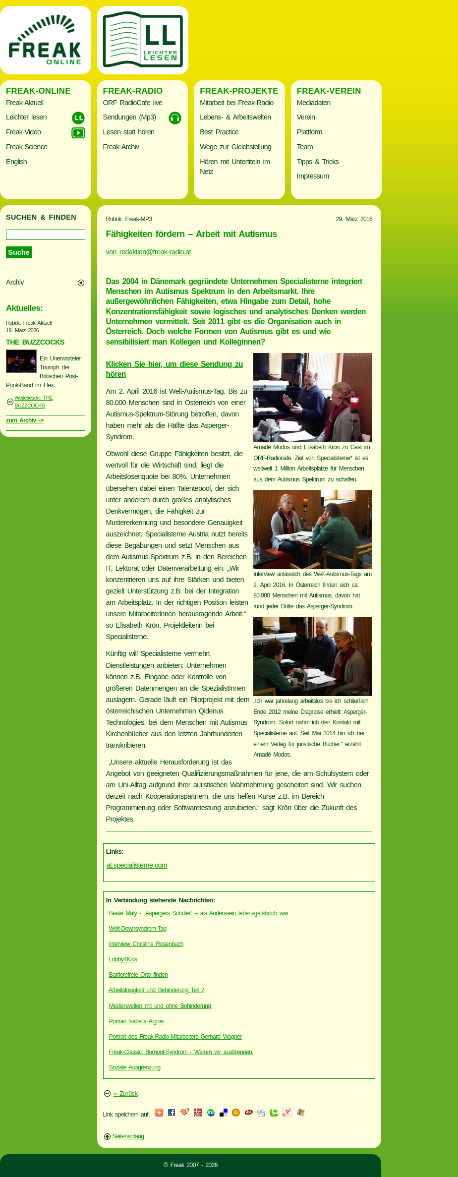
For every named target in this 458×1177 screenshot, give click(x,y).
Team (305, 147)
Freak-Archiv (121, 147)
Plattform (309, 132)
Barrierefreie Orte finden (138, 974)
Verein (306, 117)
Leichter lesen (26, 117)
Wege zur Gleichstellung (235, 147)
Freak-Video (23, 132)
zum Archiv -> (25, 420)
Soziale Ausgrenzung (135, 1067)
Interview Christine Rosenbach (146, 944)
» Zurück (126, 1093)
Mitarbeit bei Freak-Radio (236, 103)
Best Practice (219, 132)
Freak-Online (38, 91)
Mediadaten (314, 103)
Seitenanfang (128, 1136)
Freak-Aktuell (24, 103)
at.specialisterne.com (137, 865)
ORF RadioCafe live (133, 103)
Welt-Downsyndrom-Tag (138, 928)
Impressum (313, 176)
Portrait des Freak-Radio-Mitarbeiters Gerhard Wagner (175, 1036)
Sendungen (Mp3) (129, 117)
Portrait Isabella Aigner (136, 1021)
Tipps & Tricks (318, 162)
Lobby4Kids (123, 959)
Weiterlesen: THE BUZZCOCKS (33, 402)
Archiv (15, 282)
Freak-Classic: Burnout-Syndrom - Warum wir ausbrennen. (181, 1052)
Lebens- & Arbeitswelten (235, 117)
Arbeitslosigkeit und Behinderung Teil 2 (156, 990)
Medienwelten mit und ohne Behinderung (160, 1005)
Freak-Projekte (239, 91)
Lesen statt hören (129, 132)
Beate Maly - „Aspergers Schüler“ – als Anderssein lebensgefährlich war (198, 913)
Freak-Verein (329, 91)
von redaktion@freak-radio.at (148, 252)
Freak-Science (26, 147)
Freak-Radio (133, 91)
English (16, 162)
